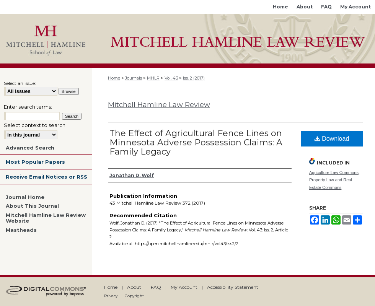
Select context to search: (35, 125)
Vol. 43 (171, 78)
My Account (184, 287)
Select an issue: (20, 83)
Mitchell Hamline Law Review (159, 105)
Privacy (110, 295)
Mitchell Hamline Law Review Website (46, 218)
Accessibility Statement (232, 287)
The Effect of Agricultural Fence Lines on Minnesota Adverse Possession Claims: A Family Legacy (195, 142)
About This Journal (32, 206)
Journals (133, 78)
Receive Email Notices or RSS (46, 177)
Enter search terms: (28, 107)
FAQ (156, 287)
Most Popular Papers (35, 162)
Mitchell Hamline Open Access (233, 38)
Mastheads (21, 230)
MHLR (153, 78)
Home (114, 78)
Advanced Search (30, 148)
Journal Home (25, 197)
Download (332, 138)
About (134, 287)
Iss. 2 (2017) (194, 78)
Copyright (134, 295)
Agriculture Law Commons (334, 172)
